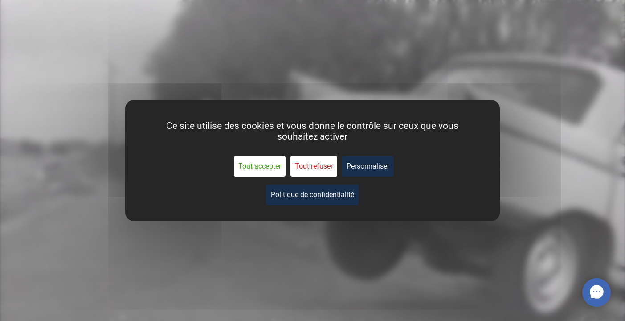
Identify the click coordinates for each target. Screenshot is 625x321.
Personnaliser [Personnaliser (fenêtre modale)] (368, 166)
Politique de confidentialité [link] (312, 194)
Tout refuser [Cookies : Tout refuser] (314, 166)
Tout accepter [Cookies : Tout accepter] (259, 166)
